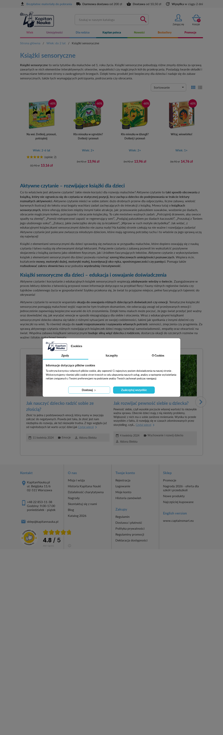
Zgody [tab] (65, 355)
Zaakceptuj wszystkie (134, 390)
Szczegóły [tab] (112, 355)
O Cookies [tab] (158, 355)
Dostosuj (89, 390)
